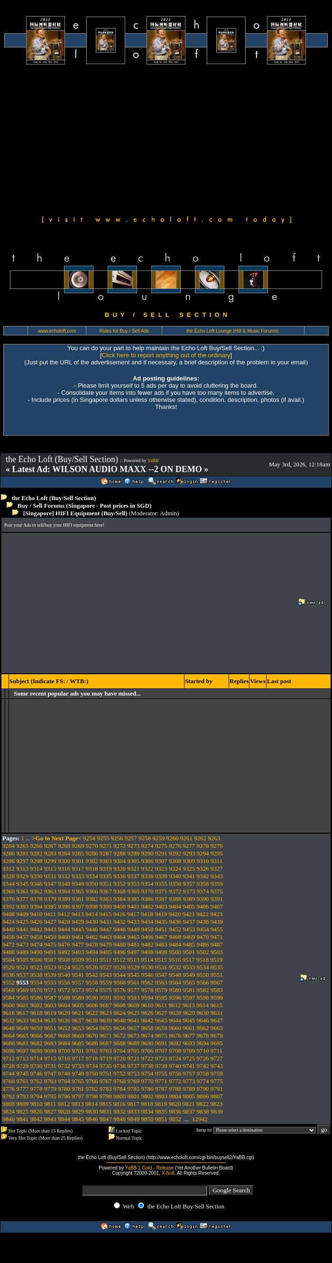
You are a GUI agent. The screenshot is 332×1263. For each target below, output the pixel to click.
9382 (92, 898)
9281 (22, 853)
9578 (147, 990)
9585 (22, 997)
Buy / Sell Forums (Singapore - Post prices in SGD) (85, 505)
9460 (64, 936)
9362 (36, 891)
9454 (203, 929)
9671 (106, 1035)
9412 (64, 914)
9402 (147, 906)
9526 (92, 967)
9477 (78, 944)
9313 (22, 868)
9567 (217, 982)
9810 (36, 1103)
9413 (78, 914)
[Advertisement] (166, 138)
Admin (168, 513)
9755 (161, 1073)
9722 (147, 1058)
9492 (64, 952)
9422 (202, 914)
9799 (106, 1096)
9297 (22, 860)
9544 (119, 974)
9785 (133, 1088)
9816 (119, 1103)
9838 (203, 1111)
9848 (119, 1119)
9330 (36, 876)
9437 (189, 921)
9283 (50, 853)
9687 (106, 1043)
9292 (175, 853)
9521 (22, 967)
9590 (92, 997)
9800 (119, 1096)
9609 (133, 1005)
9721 (133, 1058)
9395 (50, 906)
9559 (106, 982)
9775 (217, 1081)
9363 (50, 891)
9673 (133, 1035)
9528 (119, 967)
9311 (217, 860)
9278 (203, 845)
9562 (147, 982)
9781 (78, 1088)
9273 (133, 845)
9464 (119, 936)
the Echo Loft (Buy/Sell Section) (54, 497)
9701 (78, 1050)
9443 (50, 929)
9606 (92, 1005)
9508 (64, 959)
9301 (78, 860)
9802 (147, 1096)
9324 (175, 868)
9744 (8, 1073)
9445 (78, 929)
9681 (22, 1043)
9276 (175, 845)
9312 (8, 868)
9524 (64, 967)
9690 (147, 1043)
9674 (147, 1035)
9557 (78, 982)
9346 (36, 883)
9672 (119, 1035)
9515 (161, 959)
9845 (78, 1119)
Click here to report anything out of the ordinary (166, 355)
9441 (22, 929)
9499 (161, 952)
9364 (64, 891)
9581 (189, 990)
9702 (92, 1050)
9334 (92, 876)
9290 (147, 853)
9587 (50, 997)
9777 (22, 1088)
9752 (119, 1073)
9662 (203, 1027)
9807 (217, 1096)
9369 (133, 891)
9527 (106, 967)
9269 (78, 845)
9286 (92, 853)
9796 (64, 1096)
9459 (50, 936)
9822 (202, 1103)
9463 (106, 936)
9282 (36, 853)
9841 (22, 1119)
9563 (161, 982)
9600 (8, 1005)
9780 (64, 1088)
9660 (175, 1027)
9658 (147, 1027)
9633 (22, 1020)
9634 (36, 1020)
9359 (217, 883)
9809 (22, 1103)
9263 (214, 838)
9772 (175, 1081)
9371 (161, 891)
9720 (119, 1058)
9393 (22, 906)
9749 (78, 1073)
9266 (36, 845)
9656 (119, 1027)
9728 (8, 1065)
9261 (186, 838)
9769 (133, 1081)
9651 (50, 1027)
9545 (133, 974)
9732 (64, 1065)
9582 (203, 990)
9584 (8, 997)
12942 (200, 1119)
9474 (36, 944)
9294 (203, 853)
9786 (147, 1088)
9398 (92, 906)
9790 (203, 1088)
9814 (91, 1103)
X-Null (168, 1173)
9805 (189, 1096)
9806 (203, 1096)
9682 (36, 1043)
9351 (106, 883)
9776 (8, 1088)
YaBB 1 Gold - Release (149, 1167)
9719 (106, 1058)
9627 (161, 1012)
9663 (217, 1027)
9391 (217, 898)
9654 (92, 1027)
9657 (133, 1027)
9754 (147, 1073)
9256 (117, 838)
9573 (78, 990)
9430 (92, 921)
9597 (189, 997)
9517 (189, 959)
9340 (175, 876)
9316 (64, 868)
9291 (161, 853)
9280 (8, 853)
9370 (147, 891)
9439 (217, 921)
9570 (36, 990)
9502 (203, 952)
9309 (189, 860)
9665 (22, 1035)
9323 (161, 868)
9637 (78, 1020)
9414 (91, 914)
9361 (22, 891)
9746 (36, 1073)
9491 (50, 952)
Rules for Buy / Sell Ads (124, 331)
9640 (119, 1020)
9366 (92, 891)
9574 (92, 990)
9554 (36, 982)
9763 (50, 1081)
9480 (119, 944)
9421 (189, 914)
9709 (189, 1050)
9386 (147, 898)
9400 (119, 906)
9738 (147, 1065)
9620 (64, 1012)
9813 (78, 1103)
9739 (161, 1065)
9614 (202, 1005)
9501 (189, 952)
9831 (106, 1111)
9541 (78, 974)
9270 (92, 845)
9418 (147, 914)
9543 (106, 974)
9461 (78, 936)
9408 (8, 914)
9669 (78, 1035)
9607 (106, 1005)
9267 (50, 845)
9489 (22, 952)
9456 (8, 936)
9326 (203, 868)
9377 (22, 898)
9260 (172, 838)
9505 (22, 959)
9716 (64, 1058)
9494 (92, 952)
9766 (92, 1081)
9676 (175, 1035)
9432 (119, 921)
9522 (36, 967)
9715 (50, 1058)
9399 (106, 906)
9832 (119, 1111)
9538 (36, 974)
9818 (147, 1103)
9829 (78, 1111)
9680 (8, 1043)
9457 (22, 936)
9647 (217, 1020)
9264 (8, 845)
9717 (78, 1058)
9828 (64, 1111)
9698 (36, 1050)
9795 (50, 1096)
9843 (50, 1119)
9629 (189, 1012)
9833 (133, 1111)
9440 (8, 929)
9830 (92, 1111)
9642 (147, 1020)
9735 (106, 1065)
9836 (175, 1111)
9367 (106, 891)
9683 (50, 1043)
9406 (203, 906)
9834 (147, 1111)
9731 (50, 1065)
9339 (161, 876)
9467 (161, 936)
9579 (161, 990)
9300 (64, 860)
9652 (64, 1027)
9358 (203, 883)
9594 (147, 997)
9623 (106, 1012)
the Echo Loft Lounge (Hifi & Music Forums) (232, 331)
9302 (92, 860)
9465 (133, 936)
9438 (203, 921)
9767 (106, 1081)
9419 (161, 914)
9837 (189, 1111)
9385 (133, 898)
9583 (217, 990)
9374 (203, 891)
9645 (189, 1020)
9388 (175, 898)
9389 (189, 898)
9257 (131, 838)
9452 (175, 929)
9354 (147, 883)
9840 (8, 1119)
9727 (217, 1058)
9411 (50, 914)
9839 (217, 1111)
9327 (217, 868)
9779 (50, 1088)
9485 (189, 944)
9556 (64, 982)
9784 (119, 1088)
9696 (8, 1050)
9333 (78, 876)
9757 (189, 1073)
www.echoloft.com (57, 331)
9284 (64, 853)
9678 (203, 1035)
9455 (217, 929)
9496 (119, 952)
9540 (64, 974)
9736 (119, 1065)
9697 (22, 1050)
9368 (119, 891)
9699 (50, 1050)
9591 (106, 997)
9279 (217, 845)
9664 (8, 1035)
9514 (147, 959)
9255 (103, 838)
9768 (119, 1081)
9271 (106, 845)
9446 (92, 929)
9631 (217, 1012)
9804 (175, 1096)
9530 (147, 967)
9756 (175, 1073)
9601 (22, 1005)
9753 (133, 1073)
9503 (217, 952)
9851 (161, 1119)
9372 (175, 891)
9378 (36, 898)
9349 (78, 883)
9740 (175, 1065)
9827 (50, 1111)
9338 (147, 876)
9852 (175, 1119)
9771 (161, 1081)
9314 (36, 868)
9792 (8, 1096)
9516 (175, 959)
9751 (106, 1073)
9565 (189, 982)
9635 (50, 1020)
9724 (175, 1058)
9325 (189, 868)
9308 (175, 860)
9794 (36, 1096)
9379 (50, 898)
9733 (78, 1065)
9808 (8, 1103)
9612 (175, 1005)
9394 (36, 906)
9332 (64, 876)
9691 (161, 1043)
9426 (36, 921)
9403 (161, 906)
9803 (161, 1096)
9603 (50, 1005)
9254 (89, 838)
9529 (133, 967)
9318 (92, 868)
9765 (78, 1081)
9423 (216, 914)
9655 (106, 1027)
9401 (133, 906)
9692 (175, 1043)
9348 (64, 883)
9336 (119, 876)
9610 (147, 1005)
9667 (50, 1035)
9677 (189, 1035)
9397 (78, 906)
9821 (189, 1103)
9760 (8, 1081)
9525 (78, 967)
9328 (8, 876)
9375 (217, 891)
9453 (189, 929)
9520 (8, 967)
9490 (36, 952)
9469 (189, 936)
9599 (217, 997)
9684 (64, 1043)
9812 (64, 1103)
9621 (78, 1012)
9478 (92, 944)
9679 (217, 1035)
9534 (203, 967)
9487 (217, 944)
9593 (133, 997)
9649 (22, 1027)
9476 (64, 944)
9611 (161, 1005)
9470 (203, 936)
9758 (203, 1073)
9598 (203, 997)
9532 (175, 967)
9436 (175, 921)
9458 (36, 936)
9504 (8, 959)
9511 (106, 959)
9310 (203, 860)
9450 (147, 929)
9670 (92, 1035)
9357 (189, 883)
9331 (50, 876)
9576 (119, 990)
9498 (147, 952)
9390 (203, 898)
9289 (133, 853)
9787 (161, 1088)
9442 (36, 929)
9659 (161, 1027)
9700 (64, 1050)
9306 (147, 860)
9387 (161, 898)
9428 (64, 921)
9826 (36, 1111)
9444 (64, 929)
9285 (78, 853)
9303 (106, 860)
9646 (203, 1020)
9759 (217, 1073)
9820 (175, 1103)
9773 (189, 1081)
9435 (161, 921)
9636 (64, 1020)
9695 (217, 1043)
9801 (133, 1096)
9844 (64, 1119)
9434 (147, 921)
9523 (50, 967)
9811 (50, 1103)
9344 (8, 883)
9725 (189, 1058)
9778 (36, 1088)
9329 (22, 876)
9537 (22, 974)
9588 (64, 997)
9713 (22, 1058)
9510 (92, 959)
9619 (50, 1012)
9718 (92, 1058)
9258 (144, 838)
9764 (64, 1081)
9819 (161, 1103)
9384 (119, 898)
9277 (189, 845)
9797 (78, 1096)
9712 (8, 1058)
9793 (22, 1096)
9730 (36, 1065)
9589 (78, 997)
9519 (216, 959)
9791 (217, 1088)
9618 (36, 1012)
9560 (119, 982)
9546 (147, 974)
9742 (203, 1065)
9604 (64, 1005)
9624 (119, 1012)
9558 (92, 982)
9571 (50, 990)
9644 (175, 1020)
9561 (133, 982)
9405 (189, 906)
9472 (8, 944)
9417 (133, 914)
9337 (133, 876)
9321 (133, 868)
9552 (8, 982)
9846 (92, 1119)
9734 (92, 1065)
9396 (64, 906)
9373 (189, 891)
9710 (203, 1050)
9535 (217, 967)
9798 (92, 1096)
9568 (8, 990)
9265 (22, 845)
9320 (119, 868)
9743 (217, 1065)
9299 (50, 860)
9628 (175, 1012)
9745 (22, 1073)
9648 (8, 1027)
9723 (161, 1058)
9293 (189, 853)
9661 (189, 1027)
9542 (92, 974)
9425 (22, 921)
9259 (158, 838)
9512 (119, 959)
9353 (133, 883)
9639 (106, 1020)
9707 (161, 1050)
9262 (200, 838)
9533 (189, 967)
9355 (161, 883)
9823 (216, 1103)
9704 (119, 1050)
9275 (161, 845)
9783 (106, 1088)
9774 (203, 1081)
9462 (92, 936)
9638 (92, 1020)
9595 (161, 997)
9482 (147, 944)
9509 (78, 959)
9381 (78, 898)
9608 (119, 1005)
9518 (202, 959)
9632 (8, 1020)
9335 (106, 876)
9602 (36, 1005)
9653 (78, 1027)
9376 (8, 898)
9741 (189, 1065)
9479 (106, 944)
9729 (22, 1065)
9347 (50, 883)
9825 (22, 1111)
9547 (161, 974)
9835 (161, 1111)
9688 (119, 1043)
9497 (133, 952)
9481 (133, 944)
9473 (22, 944)
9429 (78, 921)
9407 (217, 906)
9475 (50, 944)
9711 (217, 1050)
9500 (175, 952)
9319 (106, 868)
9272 (119, 845)
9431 (106, 921)
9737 (133, 1065)
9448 (119, 929)
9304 (119, 860)
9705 (133, 1050)
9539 (50, 974)
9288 (119, 853)
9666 (36, 1035)
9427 (50, 921)
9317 (78, 868)
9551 (217, 974)
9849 (133, 1119)
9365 (78, 891)
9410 (36, 914)
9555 (50, 982)
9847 (106, 1119)
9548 (175, 974)
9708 (175, 1050)
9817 (133, 1103)
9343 (217, 876)
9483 (161, 944)
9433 (133, 921)
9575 (106, 990)
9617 (22, 1012)
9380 (64, 898)
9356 (175, 883)
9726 (203, 1058)
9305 (133, 860)
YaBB (153, 460)
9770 (147, 1081)
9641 (133, 1020)
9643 (161, 1020)
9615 (216, 1005)
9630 (203, 1012)
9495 (106, 952)
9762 (36, 1081)
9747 (50, 1073)
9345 (22, 883)
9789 (189, 1088)
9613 (189, 1005)
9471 (217, 936)
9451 (161, 929)
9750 (92, 1073)
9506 (36, 959)
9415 (105, 914)
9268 (64, 845)
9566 (203, 982)
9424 (8, 921)
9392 (8, 906)
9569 (22, 990)
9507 (50, 959)
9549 (189, 974)
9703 (106, 1050)
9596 (175, 997)
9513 (133, 959)
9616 (8, 1012)
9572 (64, 990)
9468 (175, 936)
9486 (203, 944)
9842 (36, 1119)
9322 (147, 868)
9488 (8, 952)
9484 (175, 944)
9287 (106, 853)
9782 (92, 1088)
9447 (106, 929)
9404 (175, 906)
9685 (78, 1043)
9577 (133, 990)
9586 (36, 997)
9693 (189, 1043)
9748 (64, 1073)
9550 (203, 974)
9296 (8, 860)
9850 (147, 1119)
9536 (8, 974)
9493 (78, 952)
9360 (8, 891)
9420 (175, 914)
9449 (133, 929)
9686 (92, 1043)
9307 (161, 860)
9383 (106, 898)
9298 (36, 860)
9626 (147, 1012)
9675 (161, 1035)
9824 (8, 1111)
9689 (133, 1043)
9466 (147, 936)
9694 (203, 1043)
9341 (189, 876)
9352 (119, 883)
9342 (203, 876)
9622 (92, 1012)
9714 (36, 1058)
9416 (119, 914)
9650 (36, 1027)
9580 (175, 990)
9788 (175, 1088)
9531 (161, 967)
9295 (217, 853)
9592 (119, 997)
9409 (22, 914)
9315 (50, 868)
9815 (105, 1103)
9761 (22, 1081)
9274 (147, 845)
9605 (78, 1005)
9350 (92, 883)
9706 (147, 1050)
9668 (64, 1035)
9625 (133, 1012)
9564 (175, 982)
